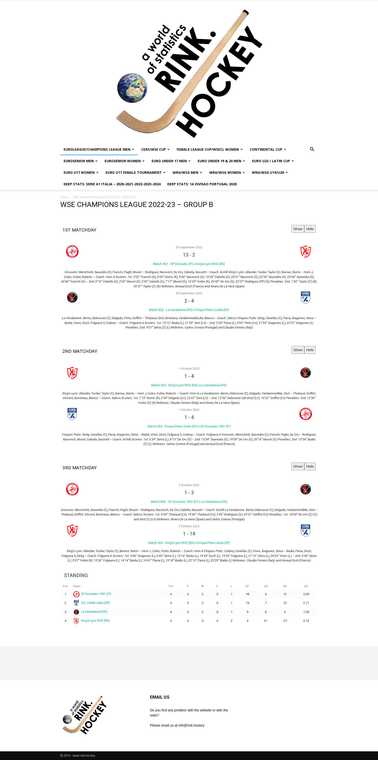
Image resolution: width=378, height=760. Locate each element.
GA (266, 586)
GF (247, 586)
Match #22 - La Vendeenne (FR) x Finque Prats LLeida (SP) (189, 310)
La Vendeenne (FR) (90, 611)
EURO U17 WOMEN (81, 172)
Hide (310, 229)
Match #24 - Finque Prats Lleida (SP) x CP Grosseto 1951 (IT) (189, 426)
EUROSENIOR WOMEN (125, 161)
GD (285, 586)
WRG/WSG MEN (187, 172)
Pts (171, 586)
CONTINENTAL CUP (268, 149)
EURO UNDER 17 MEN (171, 161)
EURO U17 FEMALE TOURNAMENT (136, 172)
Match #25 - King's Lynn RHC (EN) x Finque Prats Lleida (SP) (189, 543)
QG (306, 586)
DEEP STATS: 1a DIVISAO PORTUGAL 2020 (202, 184)
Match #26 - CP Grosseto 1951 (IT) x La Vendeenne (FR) (189, 501)
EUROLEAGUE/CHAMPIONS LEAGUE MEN (99, 149)
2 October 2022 (189, 485)
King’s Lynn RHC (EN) (91, 620)
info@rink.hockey (191, 725)
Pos (65, 586)
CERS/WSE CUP (155, 149)
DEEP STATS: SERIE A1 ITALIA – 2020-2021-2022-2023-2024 (112, 184)
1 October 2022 (189, 368)
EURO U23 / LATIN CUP (273, 161)
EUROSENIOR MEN (81, 161)
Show (298, 229)
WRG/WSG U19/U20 (270, 172)
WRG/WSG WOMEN (227, 172)
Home (64, 197)
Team (77, 586)
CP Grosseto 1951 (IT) (92, 594)
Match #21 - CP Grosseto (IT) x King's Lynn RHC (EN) (189, 264)
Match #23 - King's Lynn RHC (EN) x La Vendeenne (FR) (189, 385)
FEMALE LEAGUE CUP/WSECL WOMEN (210, 149)
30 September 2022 (189, 247)
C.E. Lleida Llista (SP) (91, 603)
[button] (312, 150)
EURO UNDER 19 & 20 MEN (221, 161)
